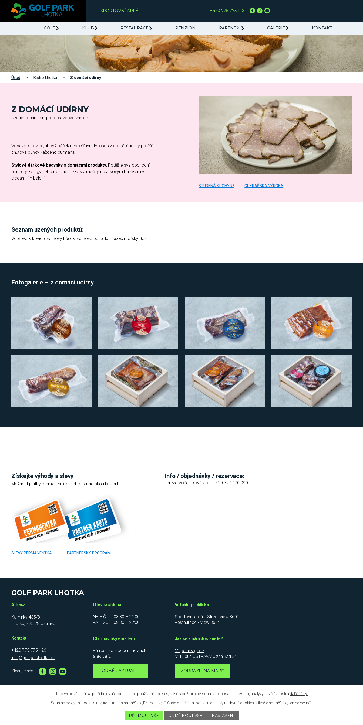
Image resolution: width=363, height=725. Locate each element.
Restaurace (134, 28)
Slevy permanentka (31, 553)
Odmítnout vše (185, 715)
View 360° (209, 622)
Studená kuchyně (216, 185)
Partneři (230, 28)
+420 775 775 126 (227, 10)
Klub (88, 28)
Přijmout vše (144, 715)
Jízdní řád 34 (225, 656)
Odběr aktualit (120, 670)
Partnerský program (89, 553)
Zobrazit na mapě (202, 670)
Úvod (15, 77)
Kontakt (322, 28)
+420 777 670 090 (230, 482)
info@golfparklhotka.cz (33, 657)
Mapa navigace (189, 650)
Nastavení (223, 715)
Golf (49, 28)
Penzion (185, 28)
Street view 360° (222, 616)
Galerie (276, 28)
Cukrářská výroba (263, 185)
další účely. (299, 694)
